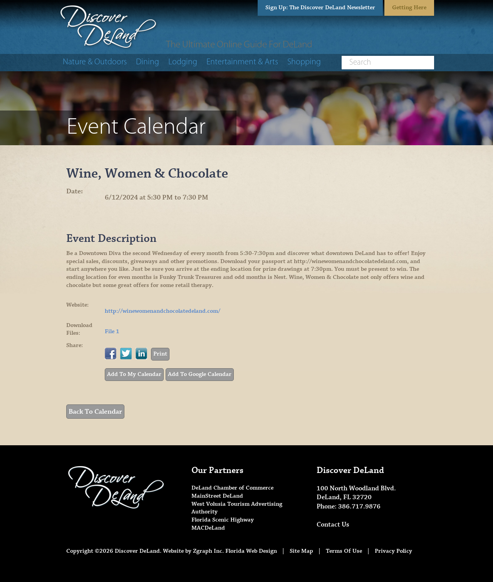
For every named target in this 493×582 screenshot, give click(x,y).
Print (160, 354)
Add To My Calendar (134, 374)
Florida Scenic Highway (222, 520)
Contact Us (333, 524)
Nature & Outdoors (95, 62)
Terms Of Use (344, 551)
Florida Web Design (251, 551)
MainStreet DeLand (217, 496)
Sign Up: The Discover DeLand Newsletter (320, 7)
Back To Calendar (95, 411)
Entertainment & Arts (242, 62)
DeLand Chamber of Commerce (232, 488)
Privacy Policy (393, 551)
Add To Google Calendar (199, 374)
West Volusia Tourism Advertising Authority (236, 508)
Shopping (304, 62)
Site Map (301, 551)
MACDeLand (208, 528)
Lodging (182, 62)
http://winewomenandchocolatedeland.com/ (162, 311)
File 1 (112, 331)
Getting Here (409, 7)
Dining (147, 62)
